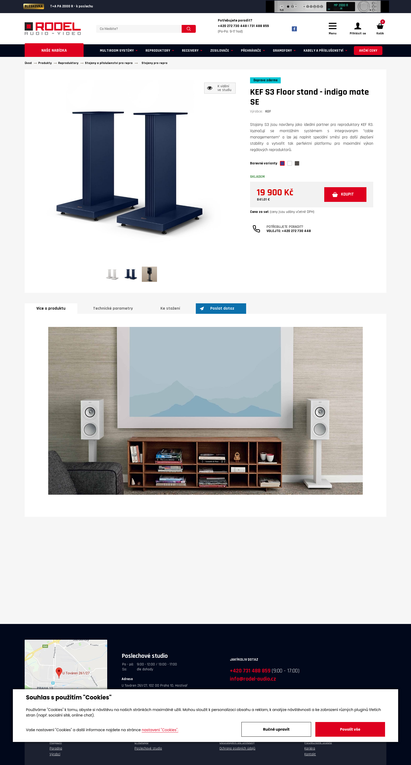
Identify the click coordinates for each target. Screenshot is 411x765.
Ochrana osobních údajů (237, 750)
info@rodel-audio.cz (253, 681)
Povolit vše (350, 729)
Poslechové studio (148, 750)
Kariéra (309, 750)
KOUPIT (345, 198)
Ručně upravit (276, 729)
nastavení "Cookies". (160, 729)
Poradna (56, 750)
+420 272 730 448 (296, 235)
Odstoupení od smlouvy (237, 744)
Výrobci (55, 756)
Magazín (56, 744)
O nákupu (141, 744)
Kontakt (310, 756)
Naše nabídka (54, 53)
